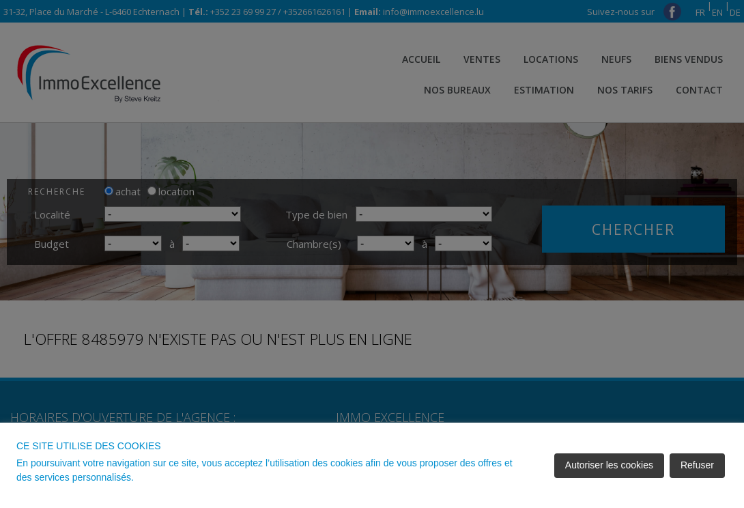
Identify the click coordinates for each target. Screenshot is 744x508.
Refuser (697, 465)
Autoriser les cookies (609, 465)
